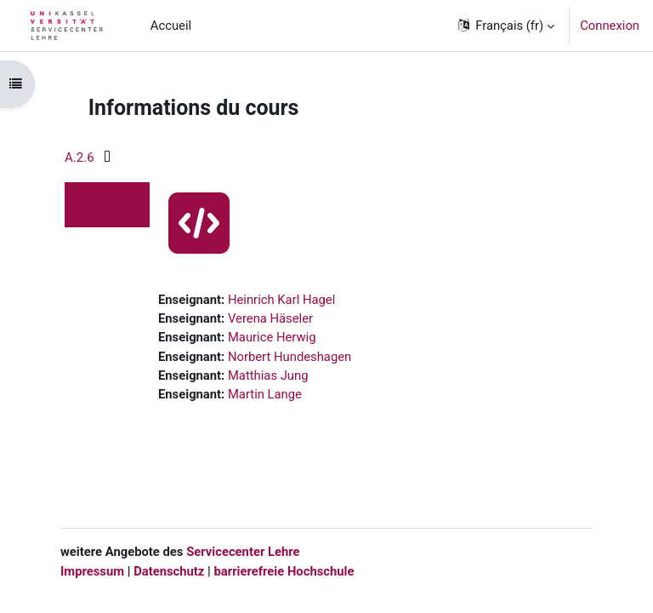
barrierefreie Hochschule (283, 571)
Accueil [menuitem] (170, 25)
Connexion (609, 25)
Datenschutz (168, 571)
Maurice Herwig (272, 337)
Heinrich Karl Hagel (281, 299)
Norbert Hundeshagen (289, 356)
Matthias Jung (268, 375)
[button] (505, 25)
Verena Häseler (270, 318)
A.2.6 (79, 157)
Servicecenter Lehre (241, 551)
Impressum (92, 571)
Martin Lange (265, 394)
